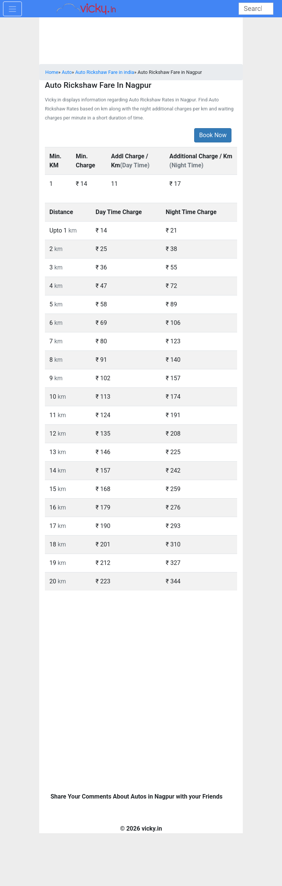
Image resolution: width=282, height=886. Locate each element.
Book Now (213, 135)
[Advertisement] (141, 644)
